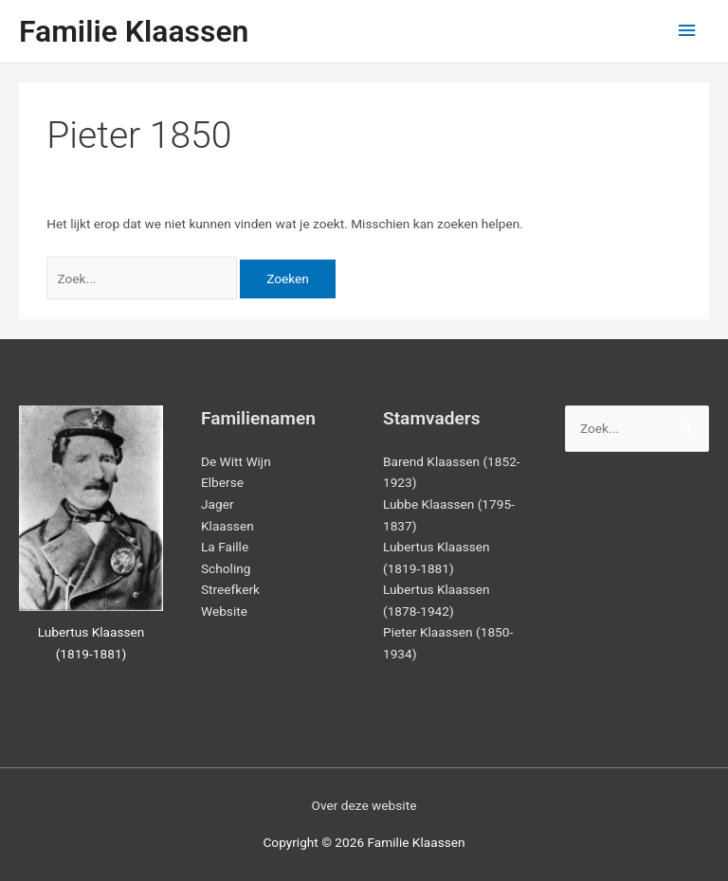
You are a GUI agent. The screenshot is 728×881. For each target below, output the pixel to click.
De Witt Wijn (236, 461)
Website (224, 611)
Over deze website (364, 805)
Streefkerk (230, 589)
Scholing (225, 568)
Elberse (222, 482)
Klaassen (227, 525)
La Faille (224, 546)
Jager (217, 504)
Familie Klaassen (133, 31)
